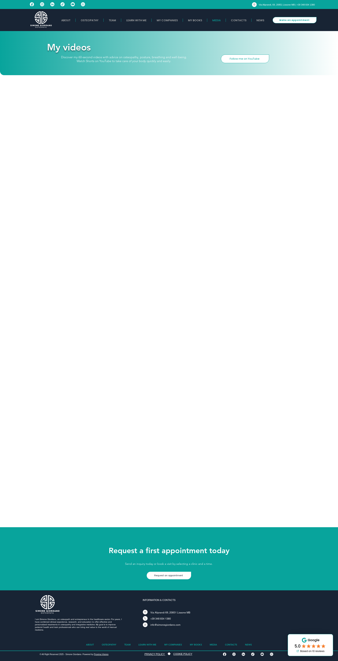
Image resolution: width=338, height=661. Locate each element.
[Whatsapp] (83, 4)
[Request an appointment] (169, 575)
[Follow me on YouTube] (245, 59)
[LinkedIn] (52, 4)
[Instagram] (42, 4)
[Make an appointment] (295, 20)
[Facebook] (32, 4)
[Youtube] (73, 4)
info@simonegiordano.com (165, 624)
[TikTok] (62, 4)
